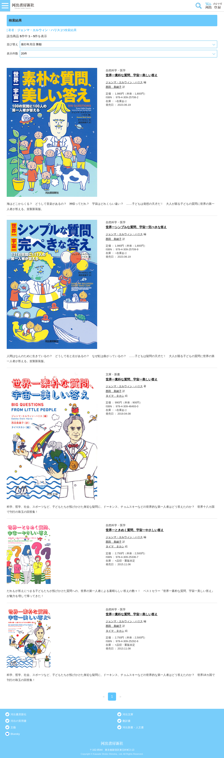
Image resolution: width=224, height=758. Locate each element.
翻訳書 (126, 720)
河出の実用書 (18, 720)
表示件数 (12, 53)
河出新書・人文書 (133, 727)
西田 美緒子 (114, 86)
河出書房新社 (18, 714)
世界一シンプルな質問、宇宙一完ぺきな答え (136, 227)
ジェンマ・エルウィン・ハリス (124, 82)
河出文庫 (128, 714)
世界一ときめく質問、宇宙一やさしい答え (135, 530)
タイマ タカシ (115, 395)
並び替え (12, 44)
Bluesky (15, 733)
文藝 (13, 727)
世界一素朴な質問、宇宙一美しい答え (132, 75)
